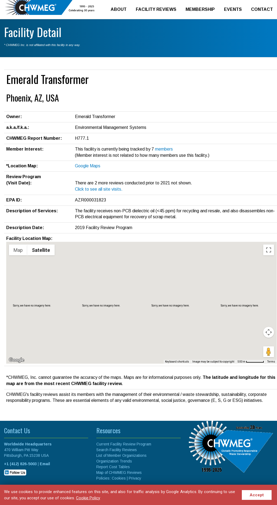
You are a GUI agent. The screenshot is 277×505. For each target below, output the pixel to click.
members (164, 149)
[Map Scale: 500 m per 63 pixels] (251, 362)
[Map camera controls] (268, 332)
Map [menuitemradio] (18, 250)
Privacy (135, 478)
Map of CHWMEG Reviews (119, 472)
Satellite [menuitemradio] (41, 250)
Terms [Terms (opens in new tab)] (271, 361)
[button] (141, 298)
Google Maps (87, 166)
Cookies (119, 478)
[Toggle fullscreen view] (268, 250)
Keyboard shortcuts (177, 361)
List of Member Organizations (121, 455)
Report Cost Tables (113, 467)
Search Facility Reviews (116, 450)
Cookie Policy (88, 498)
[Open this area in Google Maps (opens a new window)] (16, 360)
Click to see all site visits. (99, 189)
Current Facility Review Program (123, 444)
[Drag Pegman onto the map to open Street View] (268, 351)
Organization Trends (114, 461)
